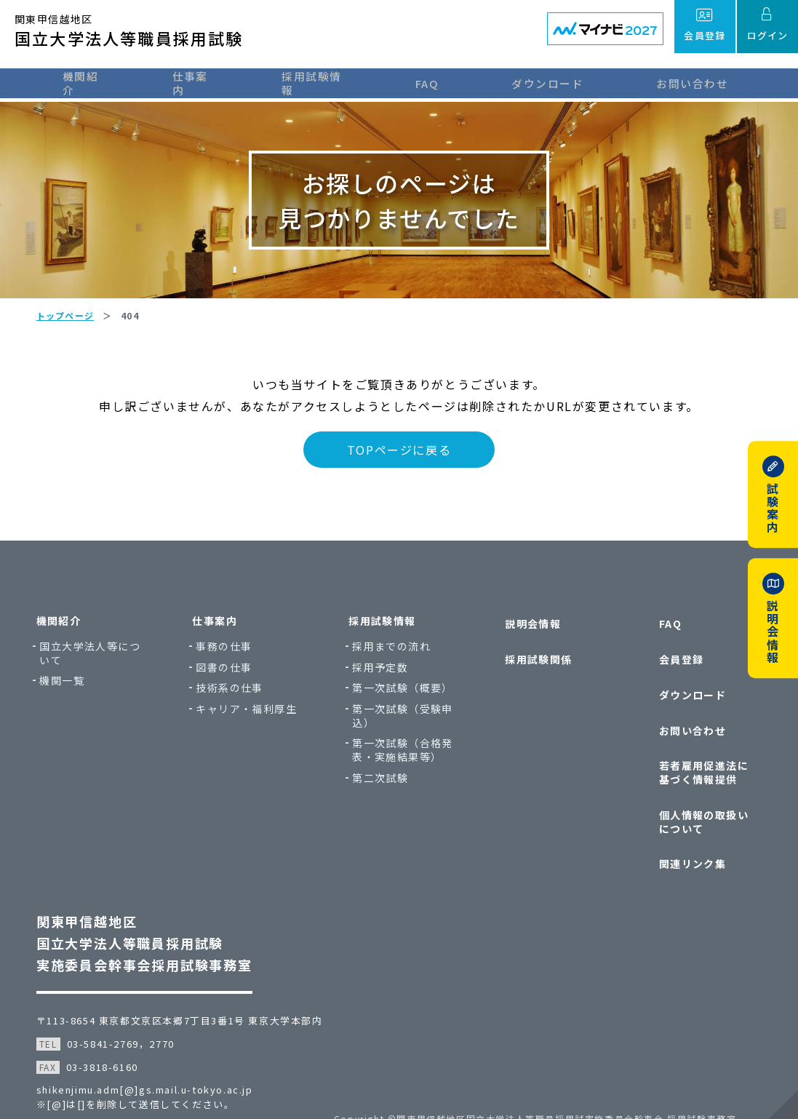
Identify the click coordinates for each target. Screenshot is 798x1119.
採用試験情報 (327, 81)
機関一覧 (73, 702)
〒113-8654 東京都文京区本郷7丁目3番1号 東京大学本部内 (187, 991)
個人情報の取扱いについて (699, 803)
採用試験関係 (533, 670)
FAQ (448, 81)
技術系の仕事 (236, 710)
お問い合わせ (713, 81)
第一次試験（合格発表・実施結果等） (405, 771)
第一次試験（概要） (405, 710)
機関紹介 (73, 81)
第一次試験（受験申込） (405, 737)
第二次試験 (383, 799)
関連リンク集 (682, 838)
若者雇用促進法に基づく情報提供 (699, 761)
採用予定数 (383, 689)
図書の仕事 (231, 689)
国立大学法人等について (101, 674)
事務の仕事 (231, 668)
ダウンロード (568, 81)
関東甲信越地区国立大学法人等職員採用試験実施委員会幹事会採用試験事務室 (152, 914)
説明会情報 (528, 643)
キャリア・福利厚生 (253, 731)
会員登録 (671, 670)
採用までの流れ (394, 668)
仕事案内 (194, 81)
